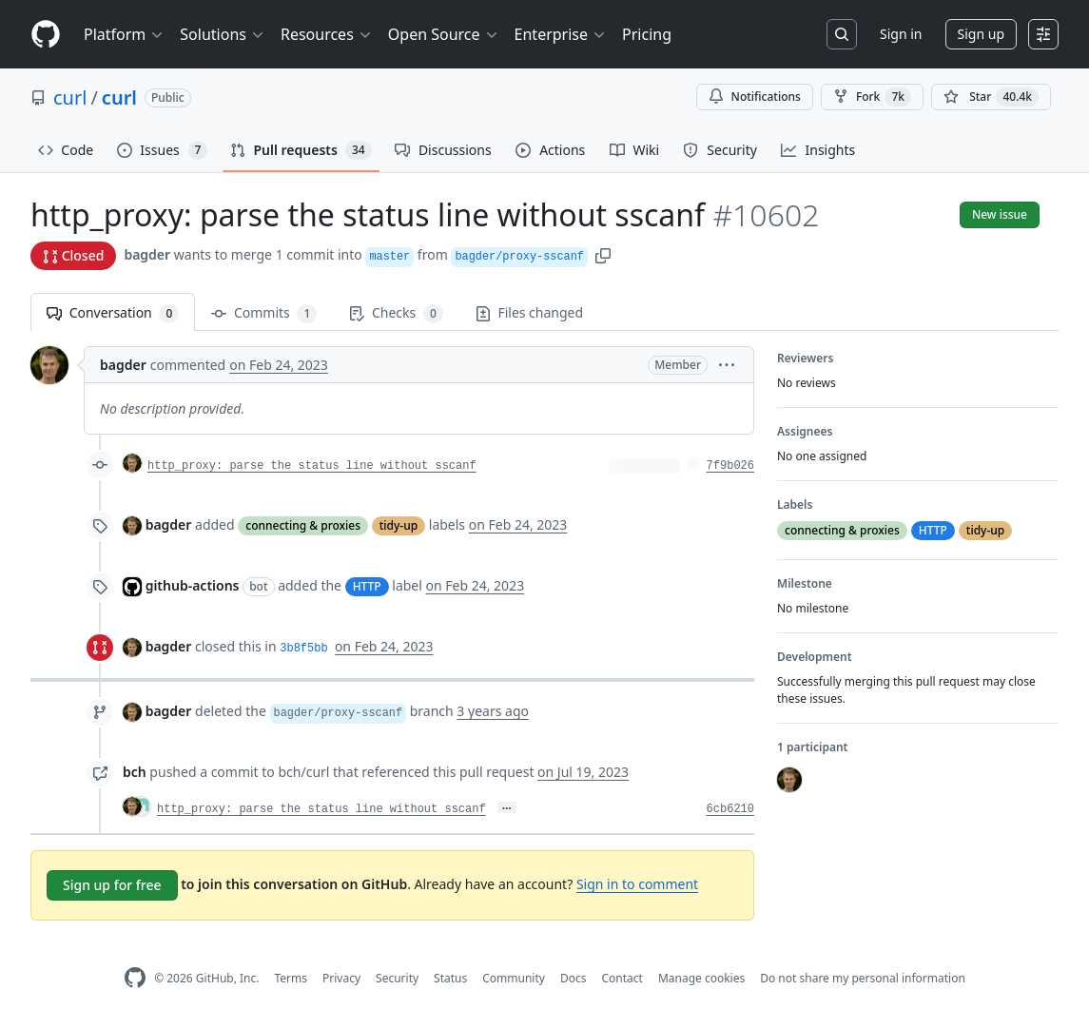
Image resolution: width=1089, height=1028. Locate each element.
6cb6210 (730, 809)
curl (70, 97)
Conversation (113, 313)
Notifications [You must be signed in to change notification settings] (755, 96)
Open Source (443, 34)
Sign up (981, 34)
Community (513, 978)
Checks (395, 313)
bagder (147, 254)
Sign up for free (112, 885)
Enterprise (561, 34)
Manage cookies (701, 978)
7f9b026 (730, 466)
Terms (290, 978)
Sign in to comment (637, 884)
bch (134, 772)
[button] (603, 254)
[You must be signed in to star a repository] (991, 97)
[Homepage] (45, 34)
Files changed (529, 312)
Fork (872, 97)
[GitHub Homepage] (135, 978)
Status (450, 978)
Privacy (341, 978)
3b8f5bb (303, 648)
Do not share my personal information (862, 978)
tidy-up (398, 525)
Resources (327, 34)
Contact (621, 978)
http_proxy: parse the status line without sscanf (311, 466)
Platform (124, 34)
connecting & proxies (302, 525)
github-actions (193, 585)
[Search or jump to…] (841, 34)
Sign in (901, 34)
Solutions (222, 34)
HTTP (367, 586)
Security (397, 978)
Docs (573, 978)
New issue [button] (999, 214)
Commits (264, 313)
